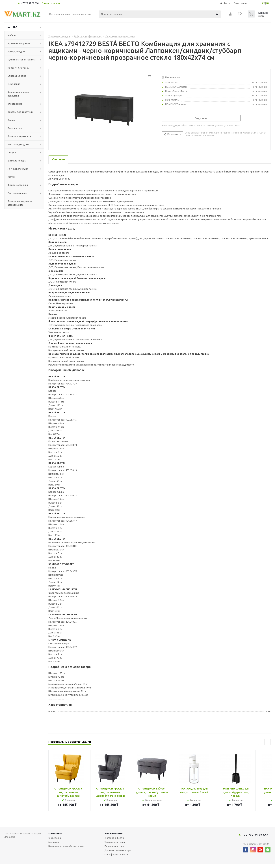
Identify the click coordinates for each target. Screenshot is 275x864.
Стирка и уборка (17, 76)
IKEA (14, 27)
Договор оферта (114, 838)
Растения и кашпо (17, 193)
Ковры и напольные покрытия (18, 94)
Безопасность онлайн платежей (66, 846)
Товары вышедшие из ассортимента (20, 203)
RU (267, 3)
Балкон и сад (15, 128)
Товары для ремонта (19, 136)
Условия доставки (115, 842)
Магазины (53, 842)
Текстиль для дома (18, 144)
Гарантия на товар (115, 846)
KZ (263, 3)
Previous (261, 742)
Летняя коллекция (18, 168)
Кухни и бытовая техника (22, 59)
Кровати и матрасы (18, 67)
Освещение (14, 84)
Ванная (11, 120)
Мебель (12, 35)
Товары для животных (20, 112)
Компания (55, 833)
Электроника (15, 103)
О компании (54, 838)
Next (267, 742)
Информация (114, 833)
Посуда (12, 152)
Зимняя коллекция (18, 185)
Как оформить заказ (116, 854)
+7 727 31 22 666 (29, 3)
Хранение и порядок (19, 43)
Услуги (11, 177)
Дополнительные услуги (118, 850)
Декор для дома (17, 51)
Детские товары (17, 160)
